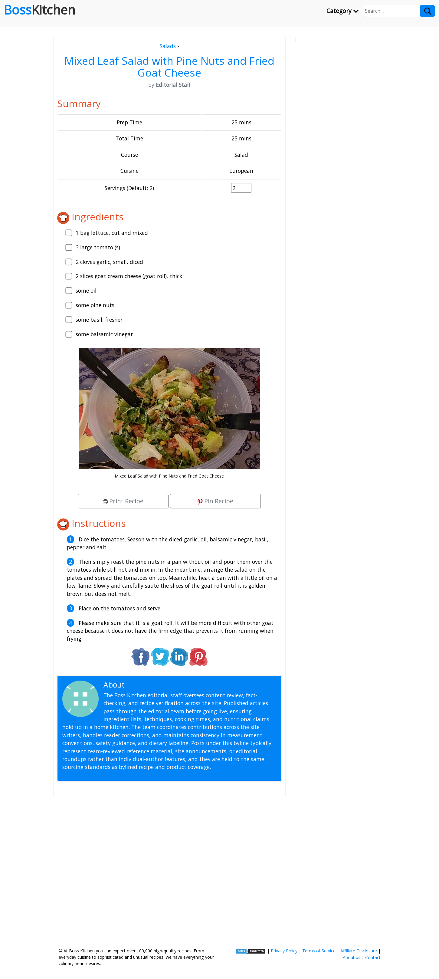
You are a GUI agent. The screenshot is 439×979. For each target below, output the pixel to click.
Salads (168, 46)
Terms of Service (319, 951)
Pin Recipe (215, 501)
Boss (39, 9)
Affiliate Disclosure (358, 951)
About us (351, 957)
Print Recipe (123, 501)
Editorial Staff (149, 685)
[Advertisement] (169, 865)
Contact (373, 957)
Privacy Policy (284, 951)
